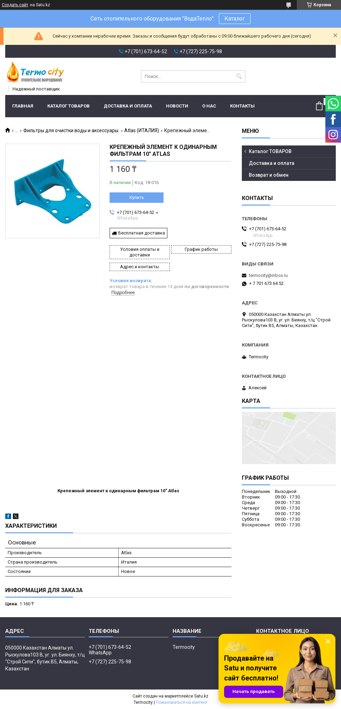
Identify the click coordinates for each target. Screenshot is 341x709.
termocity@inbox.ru (268, 275)
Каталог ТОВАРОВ (68, 106)
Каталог (234, 18)
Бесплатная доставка (141, 233)
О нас (209, 106)
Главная (22, 106)
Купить (136, 197)
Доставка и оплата (128, 106)
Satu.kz (201, 696)
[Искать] (239, 76)
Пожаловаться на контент (181, 702)
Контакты (242, 106)
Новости (177, 106)
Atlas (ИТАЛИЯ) (141, 130)
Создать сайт (15, 4)
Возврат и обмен (268, 175)
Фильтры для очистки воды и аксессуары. (71, 130)
